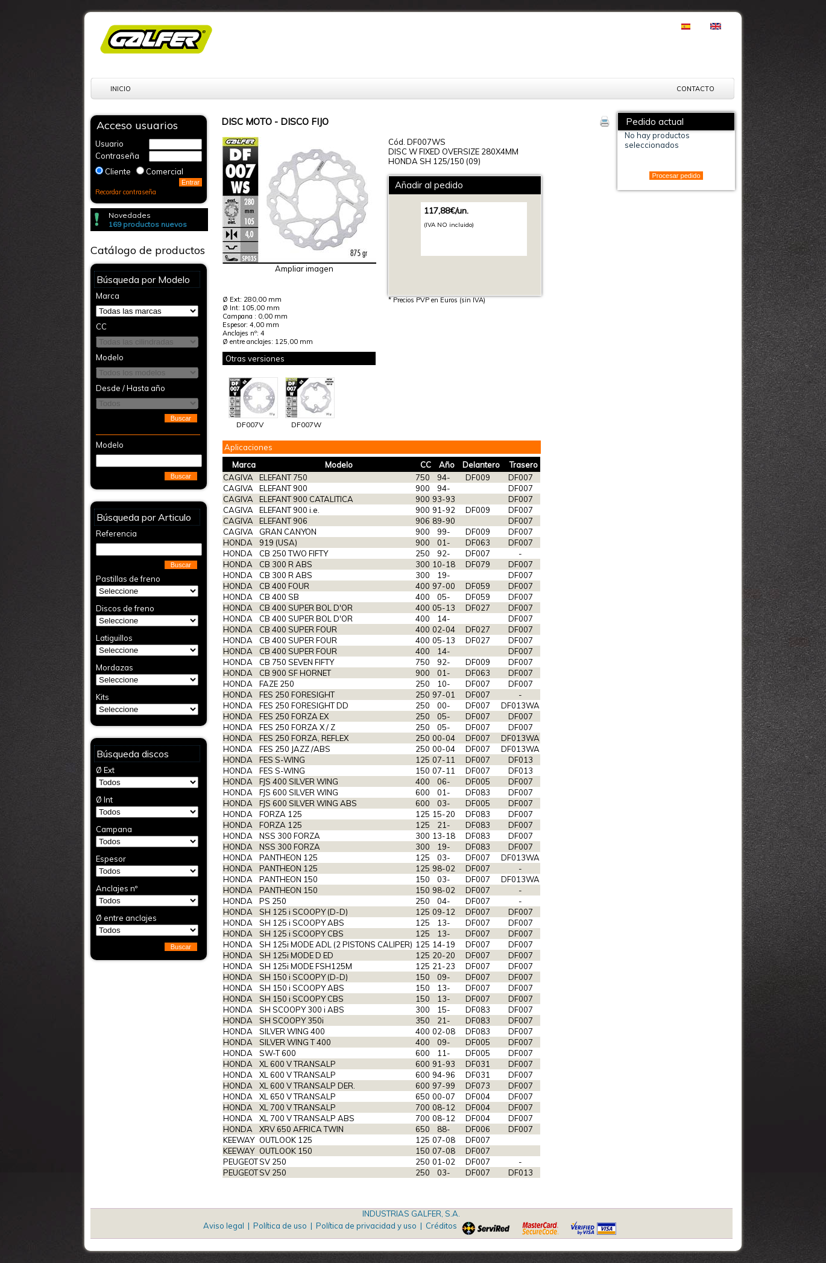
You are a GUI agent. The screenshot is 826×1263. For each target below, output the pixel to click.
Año (447, 464)
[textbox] (149, 460)
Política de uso (280, 1225)
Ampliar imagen (304, 268)
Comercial (164, 171)
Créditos (441, 1225)
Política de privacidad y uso (366, 1225)
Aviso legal (223, 1225)
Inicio (120, 88)
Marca (244, 464)
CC (425, 464)
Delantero (481, 464)
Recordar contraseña (125, 192)
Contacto (695, 88)
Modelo (339, 464)
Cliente (118, 171)
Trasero (523, 464)
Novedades (130, 215)
